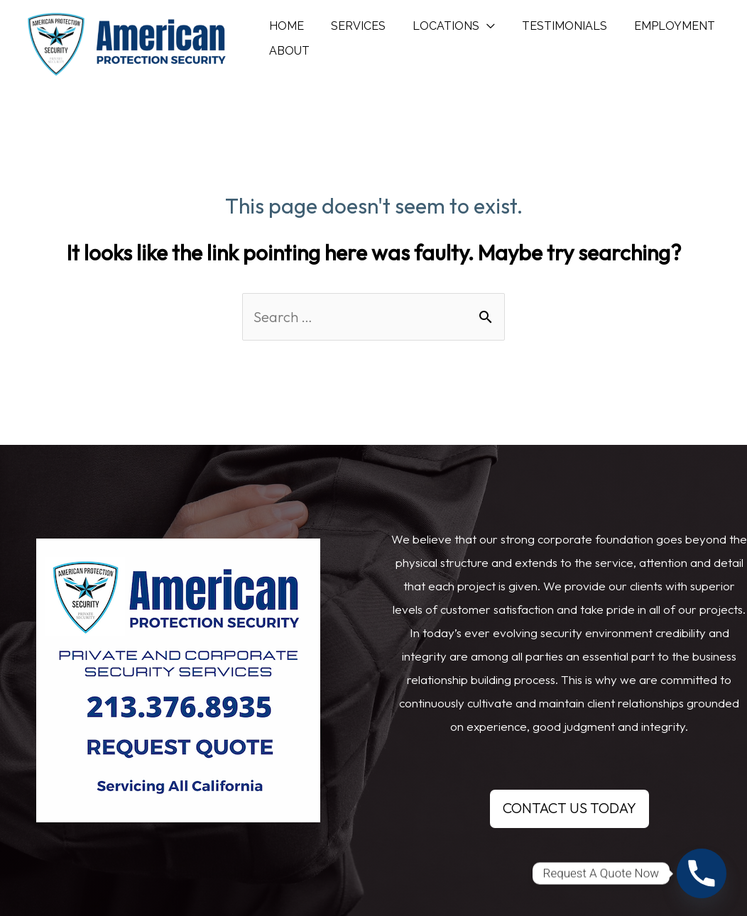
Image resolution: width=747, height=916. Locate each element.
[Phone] (701, 873)
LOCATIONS (435, 26)
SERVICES (352, 26)
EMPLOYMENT (655, 26)
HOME (284, 26)
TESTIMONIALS (549, 26)
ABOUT (287, 61)
